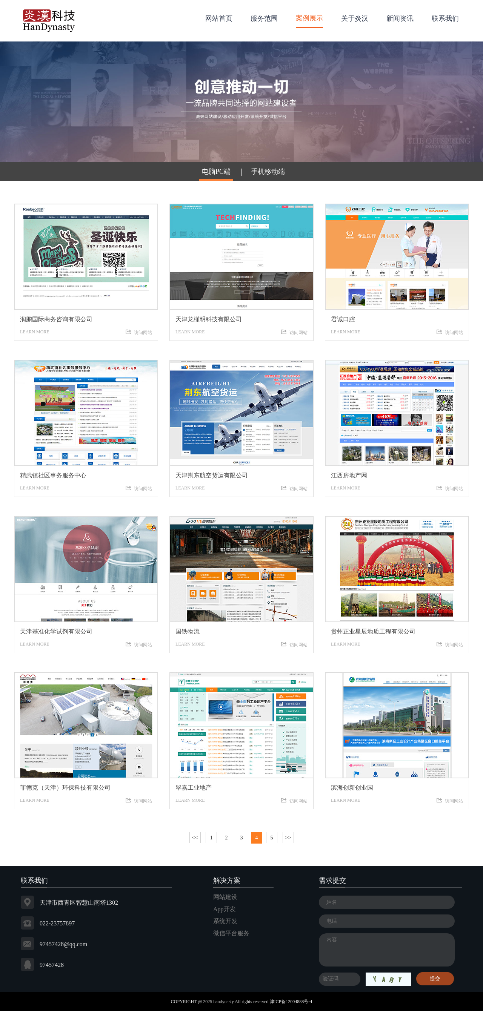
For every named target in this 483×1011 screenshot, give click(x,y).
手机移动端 (268, 171)
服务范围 (264, 18)
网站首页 (218, 18)
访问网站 (139, 332)
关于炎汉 (354, 18)
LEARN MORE (86, 322)
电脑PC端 (216, 171)
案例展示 (309, 18)
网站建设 (225, 897)
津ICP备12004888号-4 (291, 1001)
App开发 (224, 909)
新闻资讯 (400, 18)
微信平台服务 (231, 933)
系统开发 (225, 921)
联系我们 (445, 18)
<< (195, 838)
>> (288, 838)
